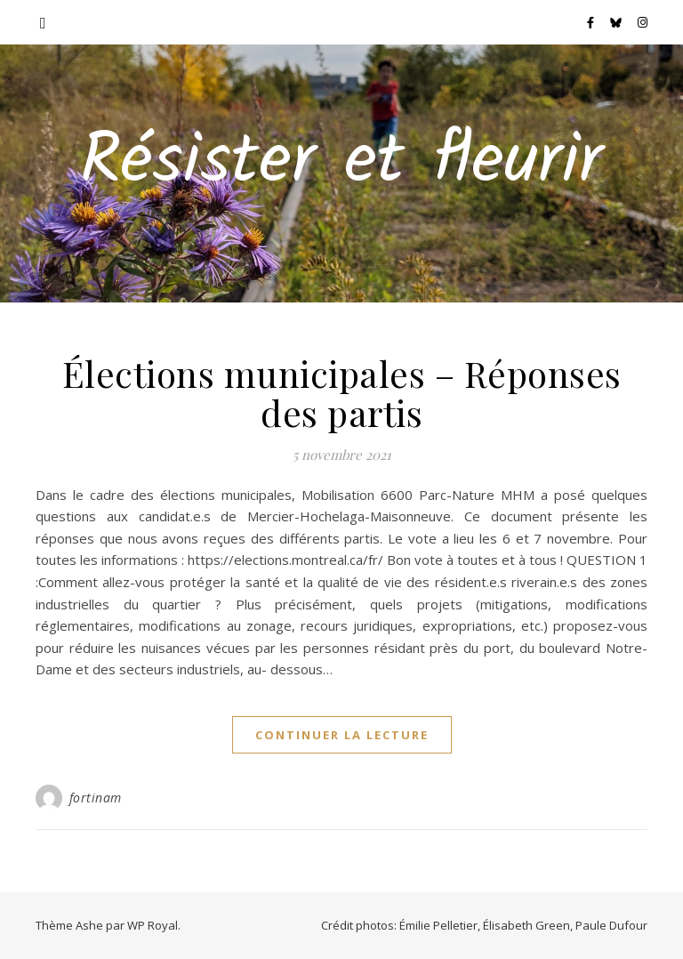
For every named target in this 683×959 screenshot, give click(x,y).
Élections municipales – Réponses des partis (342, 393)
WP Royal (152, 925)
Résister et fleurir (341, 162)
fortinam (95, 797)
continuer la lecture (342, 735)
